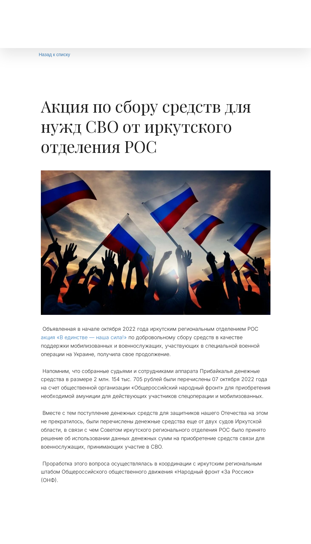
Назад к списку (54, 54)
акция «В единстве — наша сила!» (84, 337)
